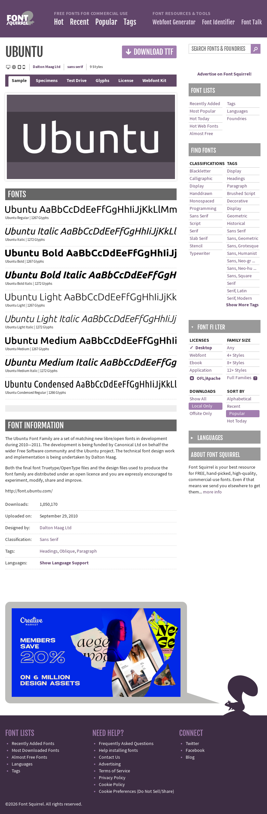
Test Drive (77, 80)
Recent (79, 22)
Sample (19, 80)
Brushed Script (241, 194)
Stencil (196, 246)
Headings (49, 551)
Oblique (67, 551)
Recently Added (205, 104)
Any (230, 348)
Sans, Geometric (242, 238)
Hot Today (199, 119)
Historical (236, 224)
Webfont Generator (174, 22)
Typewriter (200, 253)
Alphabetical (239, 399)
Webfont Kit (154, 80)
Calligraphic (201, 179)
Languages (237, 111)
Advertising (110, 764)
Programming (203, 209)
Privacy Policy (112, 778)
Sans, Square (239, 276)
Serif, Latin (237, 291)
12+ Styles (237, 370)
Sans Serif (49, 540)
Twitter (192, 744)
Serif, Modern (239, 298)
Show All (198, 399)
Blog (190, 757)
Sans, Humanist (242, 253)
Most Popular (203, 111)
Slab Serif (198, 238)
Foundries (237, 119)
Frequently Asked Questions (126, 744)
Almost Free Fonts (29, 757)
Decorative (237, 201)
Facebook (195, 750)
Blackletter (200, 171)
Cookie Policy (112, 785)
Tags (130, 22)
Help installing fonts (118, 750)
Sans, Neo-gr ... (241, 261)
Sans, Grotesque (243, 246)
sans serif (75, 67)
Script (195, 224)
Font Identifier (218, 22)
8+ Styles (235, 363)
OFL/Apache (205, 378)
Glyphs (102, 80)
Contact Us (109, 757)
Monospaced (202, 201)
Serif (194, 231)
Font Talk (251, 22)
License (125, 80)
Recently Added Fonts (33, 744)
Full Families (239, 378)
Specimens (47, 80)
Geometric (237, 216)
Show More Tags (242, 305)
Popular (106, 22)
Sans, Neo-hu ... (241, 268)
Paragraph (87, 551)
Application (201, 370)
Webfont (198, 355)
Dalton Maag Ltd (46, 67)
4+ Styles (235, 355)
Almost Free (201, 134)
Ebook (196, 363)
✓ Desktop (201, 348)
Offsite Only (201, 414)
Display (197, 186)
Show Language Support (64, 563)
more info (212, 492)
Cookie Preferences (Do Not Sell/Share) (136, 791)
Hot (58, 22)
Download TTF (149, 51)
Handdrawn (201, 194)
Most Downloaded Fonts (35, 750)
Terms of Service (114, 771)
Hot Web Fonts (204, 126)
